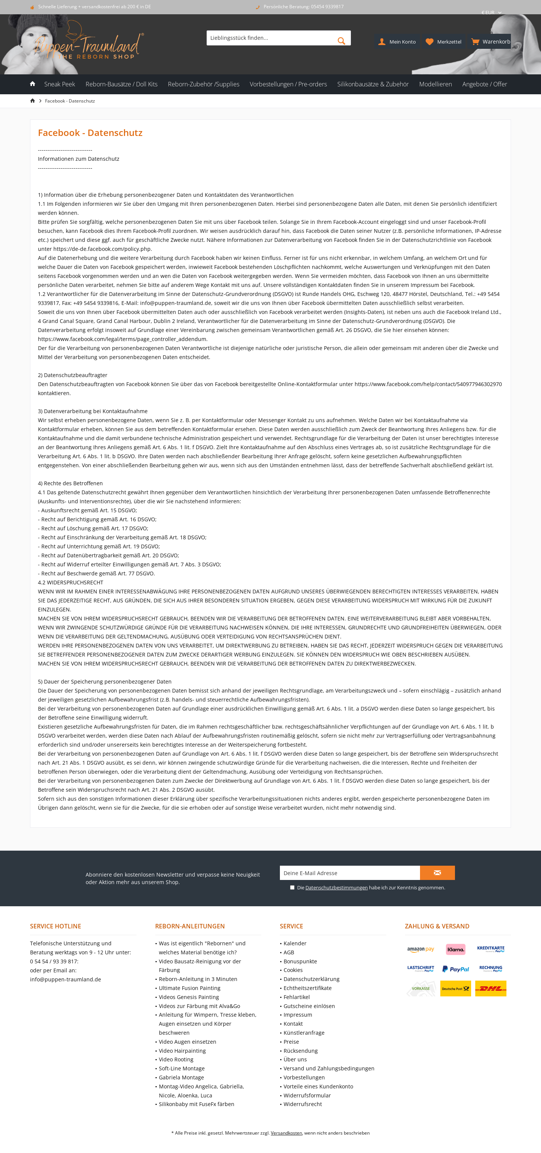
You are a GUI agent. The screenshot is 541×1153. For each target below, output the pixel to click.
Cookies (293, 969)
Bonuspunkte (300, 961)
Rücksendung (301, 1050)
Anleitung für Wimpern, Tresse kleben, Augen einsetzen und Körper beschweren (208, 1023)
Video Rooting (176, 1059)
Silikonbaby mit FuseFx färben (196, 1104)
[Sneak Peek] (59, 84)
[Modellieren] (435, 84)
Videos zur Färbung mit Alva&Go (199, 1006)
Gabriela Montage (181, 1077)
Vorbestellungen (304, 1077)
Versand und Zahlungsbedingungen (329, 1068)
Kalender (295, 943)
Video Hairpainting (182, 1050)
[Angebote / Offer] (484, 84)
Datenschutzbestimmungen (336, 887)
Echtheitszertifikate (308, 988)
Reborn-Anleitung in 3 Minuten (198, 978)
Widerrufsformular (307, 1095)
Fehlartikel (297, 997)
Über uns (295, 1059)
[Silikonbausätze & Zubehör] (373, 84)
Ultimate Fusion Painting (190, 988)
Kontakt (293, 1023)
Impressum (298, 1014)
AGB (289, 952)
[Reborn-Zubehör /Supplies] (204, 84)
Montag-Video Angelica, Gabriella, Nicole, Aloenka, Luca (201, 1091)
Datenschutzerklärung (312, 978)
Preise (291, 1041)
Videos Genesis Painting (189, 997)
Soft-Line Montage (182, 1068)
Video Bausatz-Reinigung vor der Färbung (200, 966)
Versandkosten (286, 1133)
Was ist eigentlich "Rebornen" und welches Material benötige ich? (202, 948)
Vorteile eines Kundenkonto (318, 1086)
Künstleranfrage (304, 1032)
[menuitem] (489, 41)
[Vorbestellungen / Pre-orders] (288, 84)
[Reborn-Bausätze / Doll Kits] (121, 84)
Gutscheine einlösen (309, 1006)
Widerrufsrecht (303, 1104)
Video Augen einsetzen (187, 1041)
